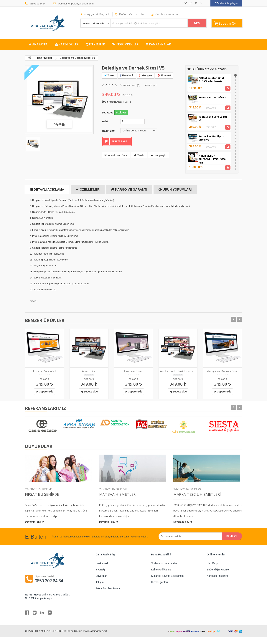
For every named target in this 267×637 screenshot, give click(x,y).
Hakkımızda (102, 563)
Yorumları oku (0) (130, 85)
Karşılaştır (158, 155)
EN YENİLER (95, 44)
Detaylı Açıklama (47, 189)
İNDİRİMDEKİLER (125, 44)
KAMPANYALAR (158, 44)
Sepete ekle (44, 391)
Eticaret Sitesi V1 (44, 371)
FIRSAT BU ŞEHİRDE (42, 494)
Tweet (109, 75)
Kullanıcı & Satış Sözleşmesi (167, 575)
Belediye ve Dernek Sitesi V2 (222, 371)
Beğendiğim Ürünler (218, 569)
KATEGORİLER (66, 44)
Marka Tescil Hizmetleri (197, 494)
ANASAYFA (38, 44)
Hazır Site (108, 130)
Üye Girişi (212, 563)
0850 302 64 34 (35, 3)
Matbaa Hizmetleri (118, 494)
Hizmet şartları (159, 582)
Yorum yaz (151, 85)
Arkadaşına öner (116, 155)
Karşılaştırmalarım (164, 14)
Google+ (145, 75)
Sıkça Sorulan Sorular (108, 588)
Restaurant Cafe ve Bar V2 (213, 118)
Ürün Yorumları (175, 189)
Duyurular (101, 575)
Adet (105, 121)
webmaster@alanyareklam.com (73, 3)
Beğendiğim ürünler (129, 14)
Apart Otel (89, 371)
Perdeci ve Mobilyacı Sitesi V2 (211, 138)
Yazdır (139, 155)
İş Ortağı (100, 569)
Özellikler (87, 189)
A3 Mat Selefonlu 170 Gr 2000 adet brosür (211, 79)
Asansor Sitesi (133, 371)
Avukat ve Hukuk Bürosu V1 (178, 371)
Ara (196, 22)
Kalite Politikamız (161, 569)
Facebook (127, 75)
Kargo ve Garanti (129, 189)
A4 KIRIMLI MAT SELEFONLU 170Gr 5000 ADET (212, 159)
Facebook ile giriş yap (226, 3)
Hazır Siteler (44, 57)
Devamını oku (34, 521)
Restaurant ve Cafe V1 (212, 97)
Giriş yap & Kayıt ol (95, 14)
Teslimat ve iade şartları (164, 563)
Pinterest (164, 75)
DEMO (33, 301)
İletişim (99, 582)
